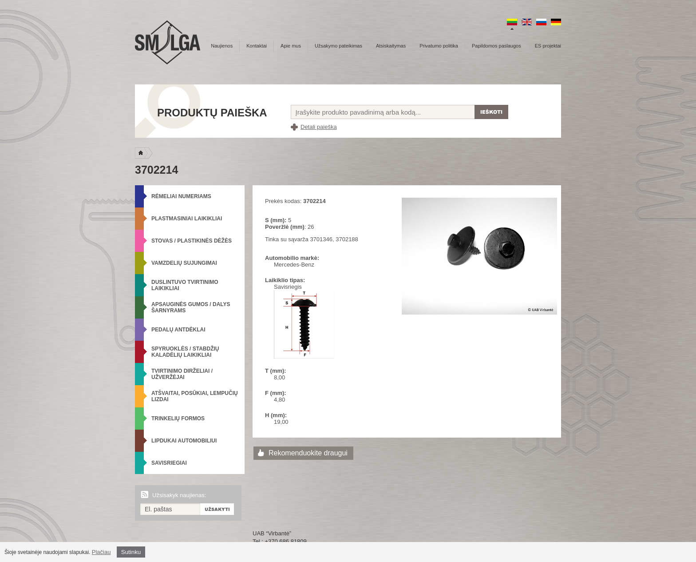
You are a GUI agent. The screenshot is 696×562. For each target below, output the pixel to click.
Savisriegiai (169, 463)
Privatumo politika (438, 45)
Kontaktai (256, 45)
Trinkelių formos (178, 418)
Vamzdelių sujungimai (184, 263)
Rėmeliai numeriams (181, 196)
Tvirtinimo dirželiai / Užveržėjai (182, 374)
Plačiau (101, 552)
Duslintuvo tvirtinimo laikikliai (184, 285)
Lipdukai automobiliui (184, 441)
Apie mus (291, 45)
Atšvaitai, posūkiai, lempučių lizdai (194, 396)
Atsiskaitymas (391, 45)
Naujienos (222, 45)
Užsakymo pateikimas (338, 45)
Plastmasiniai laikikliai (186, 218)
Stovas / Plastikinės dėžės (191, 241)
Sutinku (131, 552)
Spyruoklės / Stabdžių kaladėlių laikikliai (185, 352)
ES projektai (548, 45)
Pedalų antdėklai (178, 330)
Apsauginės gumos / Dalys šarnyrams (190, 307)
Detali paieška (319, 127)
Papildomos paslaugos (496, 45)
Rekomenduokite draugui (308, 453)
